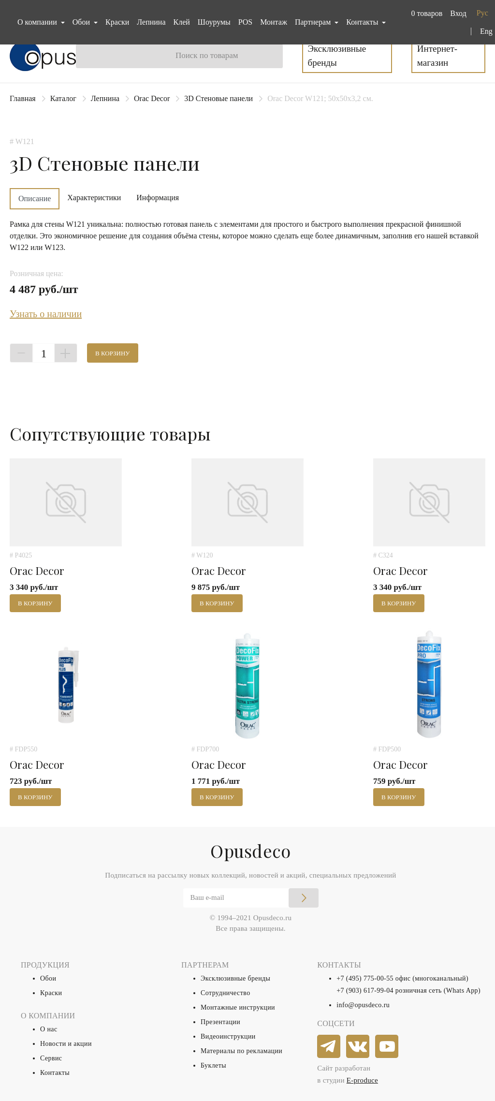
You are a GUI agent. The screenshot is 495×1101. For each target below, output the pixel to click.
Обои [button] (82, 22)
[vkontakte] (358, 1047)
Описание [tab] (34, 198)
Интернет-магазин (437, 56)
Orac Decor (152, 98)
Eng (486, 31)
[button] (424, 13)
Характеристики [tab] (94, 197)
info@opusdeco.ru (363, 1005)
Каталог (63, 98)
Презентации (220, 1022)
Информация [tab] (157, 197)
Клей (182, 22)
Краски (117, 22)
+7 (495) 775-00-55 (364, 978)
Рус (482, 13)
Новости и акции (66, 1043)
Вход (458, 13)
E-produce (362, 1080)
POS (245, 22)
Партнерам (314, 22)
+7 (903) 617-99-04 (364, 990)
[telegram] (329, 1047)
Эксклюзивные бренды (337, 56)
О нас (49, 1029)
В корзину (112, 353)
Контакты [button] (363, 22)
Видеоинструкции (228, 1036)
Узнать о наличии (46, 313)
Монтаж (273, 22)
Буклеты (213, 1065)
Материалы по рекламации (241, 1051)
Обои (48, 978)
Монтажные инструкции (238, 1007)
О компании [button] (38, 22)
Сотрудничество (225, 993)
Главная (23, 98)
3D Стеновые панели (218, 98)
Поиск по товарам (206, 55)
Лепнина (151, 22)
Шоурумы (214, 22)
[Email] (251, 898)
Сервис (51, 1058)
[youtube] (387, 1047)
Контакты (55, 1072)
